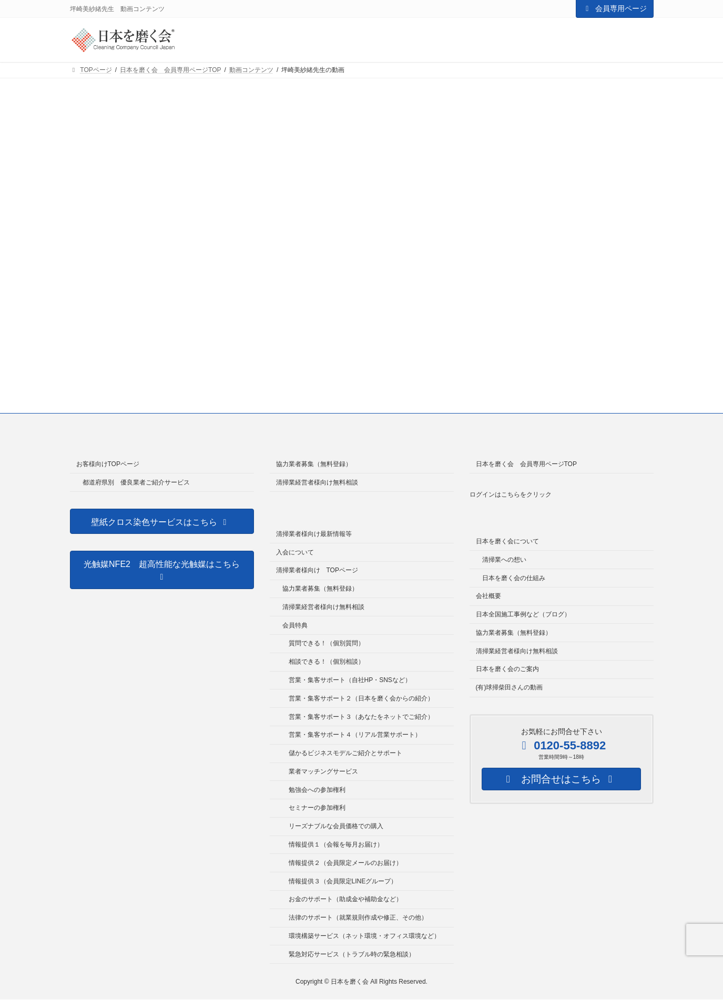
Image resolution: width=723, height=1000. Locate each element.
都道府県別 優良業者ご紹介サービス (136, 482)
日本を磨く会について (507, 541)
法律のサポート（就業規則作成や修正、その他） (358, 917)
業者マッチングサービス (323, 771)
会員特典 (295, 625)
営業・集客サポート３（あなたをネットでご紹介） (361, 716)
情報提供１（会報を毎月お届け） (336, 844)
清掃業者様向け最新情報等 (314, 534)
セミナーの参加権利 (317, 808)
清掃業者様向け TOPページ (317, 570)
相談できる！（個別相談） (326, 661)
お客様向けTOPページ (107, 464)
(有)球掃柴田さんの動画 (509, 687)
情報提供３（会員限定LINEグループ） (343, 881)
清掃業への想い (504, 559)
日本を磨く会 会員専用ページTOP (526, 464)
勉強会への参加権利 (317, 789)
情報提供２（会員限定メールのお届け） (345, 863)
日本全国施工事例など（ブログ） (523, 614)
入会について (295, 552)
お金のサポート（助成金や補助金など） (345, 899)
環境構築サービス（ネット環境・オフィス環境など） (364, 936)
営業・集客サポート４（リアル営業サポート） (355, 734)
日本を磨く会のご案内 (507, 669)
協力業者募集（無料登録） (314, 464)
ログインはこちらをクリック (511, 494)
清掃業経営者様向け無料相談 (317, 482)
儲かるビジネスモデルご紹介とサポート (345, 753)
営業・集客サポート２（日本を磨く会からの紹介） (361, 698)
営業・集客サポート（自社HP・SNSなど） (350, 680)
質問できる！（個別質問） (326, 643)
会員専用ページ (615, 8)
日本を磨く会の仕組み (513, 578)
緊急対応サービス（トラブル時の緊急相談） (352, 954)
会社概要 (488, 596)
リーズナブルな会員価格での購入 (336, 826)
